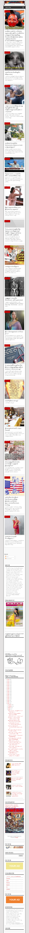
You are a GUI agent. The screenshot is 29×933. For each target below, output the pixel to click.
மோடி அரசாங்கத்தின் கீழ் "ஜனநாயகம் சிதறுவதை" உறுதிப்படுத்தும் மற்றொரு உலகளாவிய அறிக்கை (13, 232)
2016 (8, 688)
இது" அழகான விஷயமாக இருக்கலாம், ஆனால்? (13, 208)
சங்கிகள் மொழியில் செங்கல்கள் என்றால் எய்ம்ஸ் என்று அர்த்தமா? (13, 145)
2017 (8, 689)
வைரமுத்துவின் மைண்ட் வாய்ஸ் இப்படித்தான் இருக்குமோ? (12, 464)
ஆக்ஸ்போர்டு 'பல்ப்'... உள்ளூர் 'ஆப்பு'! (15, 716)
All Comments (8, 558)
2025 (8, 701)
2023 (8, 698)
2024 (8, 700)
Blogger (16, 837)
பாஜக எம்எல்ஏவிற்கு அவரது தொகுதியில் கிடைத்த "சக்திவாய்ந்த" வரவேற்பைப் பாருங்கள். (14, 108)
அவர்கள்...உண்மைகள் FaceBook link (13, 876)
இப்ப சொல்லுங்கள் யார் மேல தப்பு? (14, 332)
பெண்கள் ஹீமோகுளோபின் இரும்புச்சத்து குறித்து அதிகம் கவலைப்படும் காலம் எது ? (14, 367)
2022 (8, 697)
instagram (8, 889)
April (9, 709)
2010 (8, 679)
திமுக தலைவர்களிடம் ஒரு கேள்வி (13, 429)
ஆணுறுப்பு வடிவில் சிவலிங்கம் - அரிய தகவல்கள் (14, 299)
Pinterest (8, 882)
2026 (8, 703)
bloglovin (8, 884)
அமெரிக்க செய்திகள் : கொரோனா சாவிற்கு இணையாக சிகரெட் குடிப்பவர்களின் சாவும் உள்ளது (12, 501)
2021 (8, 695)
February (10, 706)
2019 (8, 692)
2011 (8, 681)
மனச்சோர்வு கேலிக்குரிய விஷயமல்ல (12, 73)
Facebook (8, 878)
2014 (8, 685)
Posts (6, 556)
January (9, 704)
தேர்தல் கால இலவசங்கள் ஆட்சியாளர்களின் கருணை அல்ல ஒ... (15, 727)
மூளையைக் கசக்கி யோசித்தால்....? (10, 537)
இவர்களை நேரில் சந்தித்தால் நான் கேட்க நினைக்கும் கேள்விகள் (17, 779)
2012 (8, 682)
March (9, 707)
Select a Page (8, 7)
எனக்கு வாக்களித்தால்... (12, 266)
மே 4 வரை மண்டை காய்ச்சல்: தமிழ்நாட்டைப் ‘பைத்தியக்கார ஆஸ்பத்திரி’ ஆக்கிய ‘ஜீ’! (11, 806)
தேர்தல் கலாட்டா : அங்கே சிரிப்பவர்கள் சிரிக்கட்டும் (13, 175)
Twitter (7, 880)
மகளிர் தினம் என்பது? (11, 401)
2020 (8, 694)
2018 (8, 691)
